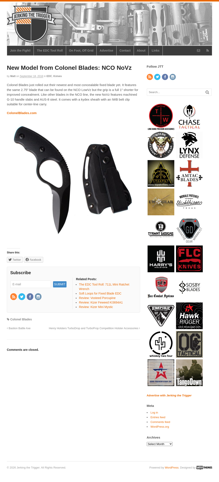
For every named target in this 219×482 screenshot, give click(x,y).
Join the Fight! (20, 50)
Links (156, 50)
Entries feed (158, 417)
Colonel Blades (21, 319)
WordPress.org (160, 426)
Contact (125, 50)
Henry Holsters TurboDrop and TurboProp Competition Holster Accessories (94, 328)
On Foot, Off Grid (81, 50)
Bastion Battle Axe (19, 328)
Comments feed (160, 422)
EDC (49, 76)
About (141, 50)
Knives (57, 76)
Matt (13, 76)
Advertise (106, 50)
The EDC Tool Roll (50, 50)
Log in (154, 412)
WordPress (172, 467)
